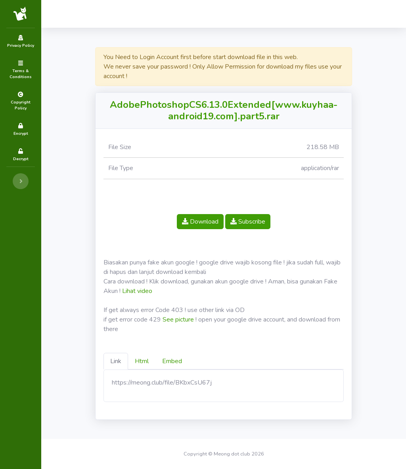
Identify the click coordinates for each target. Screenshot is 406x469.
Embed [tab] (172, 361)
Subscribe (247, 221)
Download (200, 221)
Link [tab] (115, 361)
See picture (178, 319)
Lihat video (137, 291)
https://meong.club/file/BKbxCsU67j (162, 382)
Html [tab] (142, 361)
